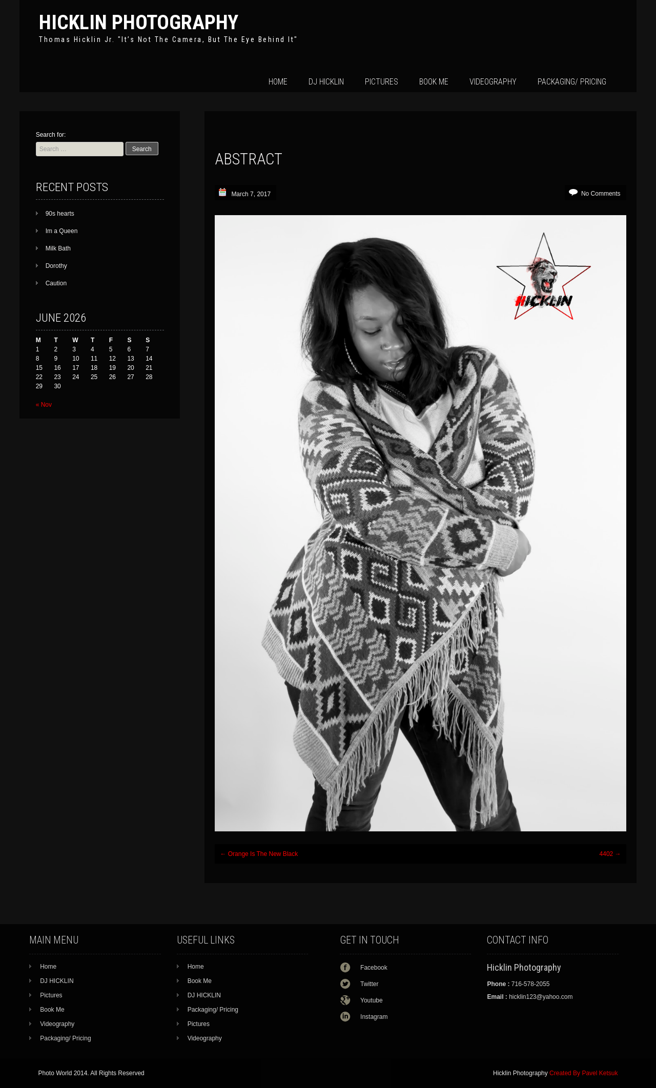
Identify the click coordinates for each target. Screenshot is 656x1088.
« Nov (44, 404)
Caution (56, 283)
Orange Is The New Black (259, 853)
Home (278, 82)
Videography (493, 82)
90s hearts (60, 213)
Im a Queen (62, 231)
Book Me (433, 82)
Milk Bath (58, 248)
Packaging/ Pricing (572, 82)
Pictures (381, 82)
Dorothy (56, 265)
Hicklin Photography (138, 22)
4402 (610, 853)
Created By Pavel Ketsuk (583, 1073)
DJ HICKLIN (326, 82)
